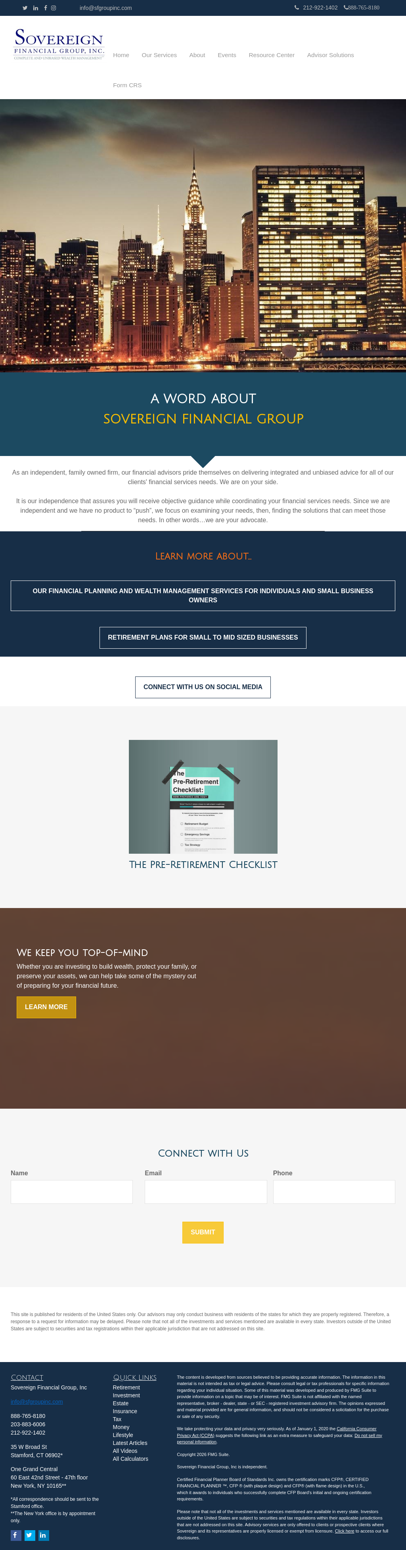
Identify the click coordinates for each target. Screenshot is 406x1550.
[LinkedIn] (35, 8)
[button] (188, 45)
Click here (344, 1507)
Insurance (125, 1387)
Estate (121, 1379)
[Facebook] (45, 8)
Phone (283, 1149)
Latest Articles (130, 1419)
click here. (256, 1532)
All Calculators (130, 1435)
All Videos (125, 1427)
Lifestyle (123, 1411)
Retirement (126, 1363)
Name (19, 1149)
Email (153, 1149)
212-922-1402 (316, 7)
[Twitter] (25, 8)
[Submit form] (202, 1209)
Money (121, 1403)
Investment (126, 1371)
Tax (117, 1395)
